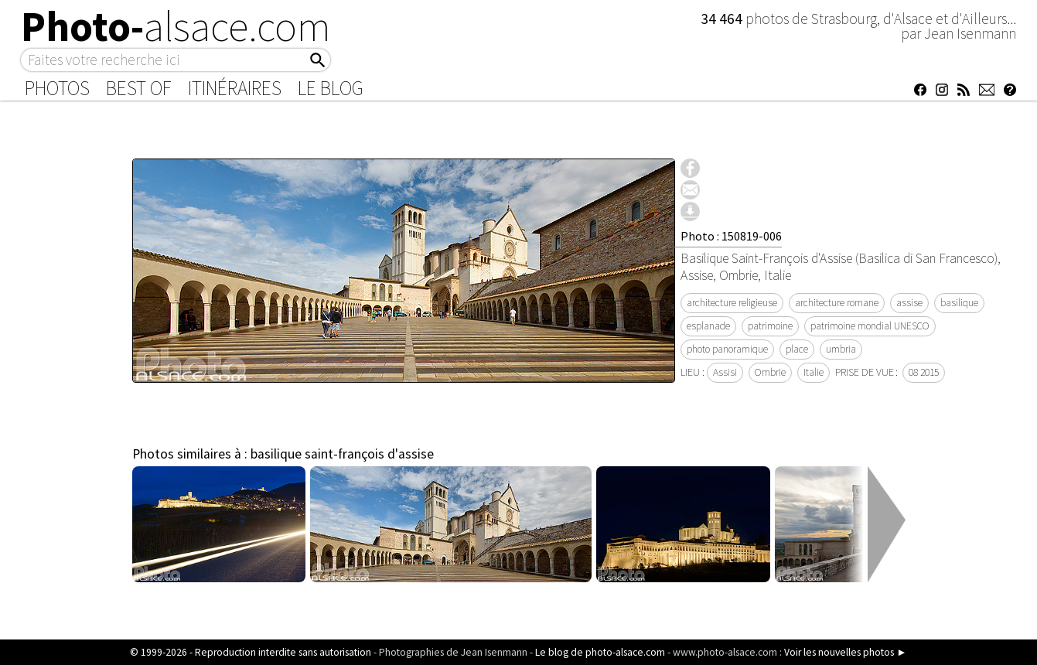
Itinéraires (234, 88)
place (797, 349)
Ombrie (770, 372)
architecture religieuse (732, 302)
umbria (841, 349)
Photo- (176, 26)
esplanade (708, 325)
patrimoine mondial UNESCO (870, 325)
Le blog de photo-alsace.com (600, 652)
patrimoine (770, 325)
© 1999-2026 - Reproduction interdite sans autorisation (250, 652)
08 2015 (924, 372)
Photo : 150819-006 (731, 236)
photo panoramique (727, 349)
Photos (57, 88)
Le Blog (330, 88)
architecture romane (836, 302)
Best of (139, 88)
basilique (959, 302)
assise (909, 302)
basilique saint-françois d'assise (342, 453)
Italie (813, 372)
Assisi (725, 372)
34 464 (723, 18)
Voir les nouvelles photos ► (845, 652)
